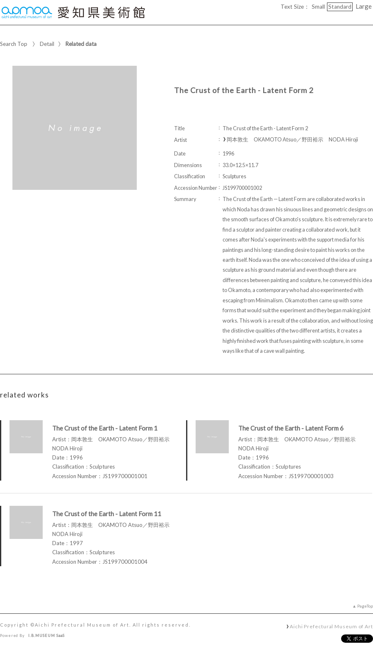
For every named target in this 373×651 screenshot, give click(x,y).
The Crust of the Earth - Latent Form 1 (104, 428)
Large (364, 6)
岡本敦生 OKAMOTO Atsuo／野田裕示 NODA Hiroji (292, 139)
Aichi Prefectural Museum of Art (331, 626)
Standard (339, 6)
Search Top (13, 44)
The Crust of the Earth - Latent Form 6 (291, 428)
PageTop (365, 605)
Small (318, 6)
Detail (47, 44)
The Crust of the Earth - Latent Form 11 (106, 513)
